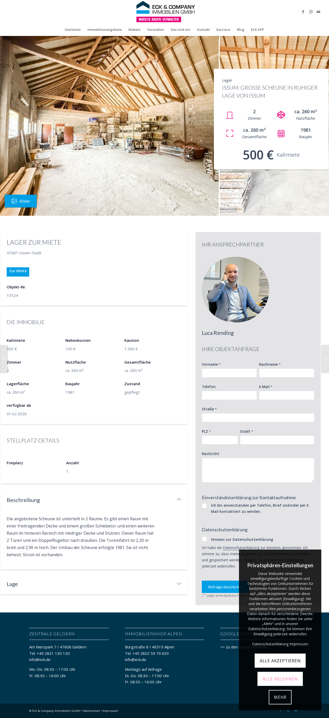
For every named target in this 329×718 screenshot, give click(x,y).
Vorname (211, 364)
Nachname (270, 364)
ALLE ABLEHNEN (280, 679)
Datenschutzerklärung (241, 547)
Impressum (110, 711)
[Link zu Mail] (318, 11)
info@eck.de (40, 659)
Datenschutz (91, 711)
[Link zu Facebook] (303, 11)
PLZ (206, 431)
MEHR (280, 697)
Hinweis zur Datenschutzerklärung (242, 539)
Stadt (246, 431)
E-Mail (265, 387)
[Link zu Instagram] (311, 11)
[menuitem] (72, 29)
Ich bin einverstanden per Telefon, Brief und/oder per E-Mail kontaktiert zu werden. (260, 508)
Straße (209, 409)
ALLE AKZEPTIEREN (280, 661)
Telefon (209, 386)
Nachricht (210, 453)
